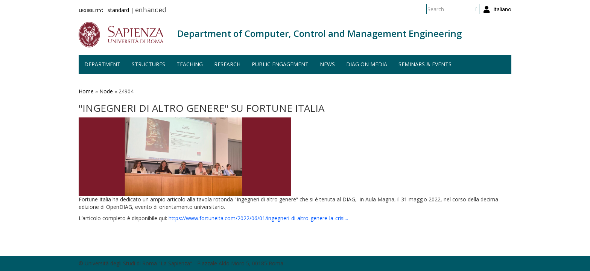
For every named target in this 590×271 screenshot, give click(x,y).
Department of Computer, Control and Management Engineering (319, 33)
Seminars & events (425, 64)
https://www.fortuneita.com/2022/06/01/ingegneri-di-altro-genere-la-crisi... (258, 218)
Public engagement (280, 64)
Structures (148, 64)
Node (106, 91)
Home (86, 91)
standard (118, 10)
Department (102, 64)
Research (227, 64)
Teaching (189, 64)
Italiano (502, 9)
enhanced (150, 10)
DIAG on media (366, 64)
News (327, 64)
